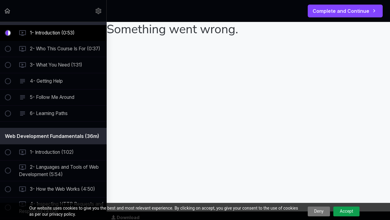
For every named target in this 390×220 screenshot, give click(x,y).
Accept (346, 211)
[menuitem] (98, 11)
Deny (319, 211)
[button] (7, 11)
